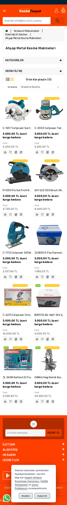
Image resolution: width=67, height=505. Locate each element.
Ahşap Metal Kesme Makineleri (23, 38)
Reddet (26, 496)
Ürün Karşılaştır (38, 79)
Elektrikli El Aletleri (16, 34)
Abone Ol (53, 432)
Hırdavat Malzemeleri (26, 31)
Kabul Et (42, 496)
